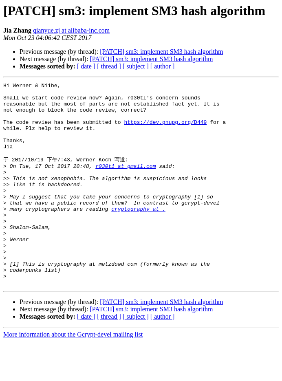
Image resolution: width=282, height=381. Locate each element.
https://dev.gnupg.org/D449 (165, 130)
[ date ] (86, 66)
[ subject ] (136, 66)
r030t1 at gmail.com (125, 182)
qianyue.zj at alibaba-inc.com (71, 30)
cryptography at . (138, 233)
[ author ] (162, 66)
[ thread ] (109, 66)
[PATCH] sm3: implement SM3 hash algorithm (161, 51)
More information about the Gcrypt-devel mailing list (73, 373)
